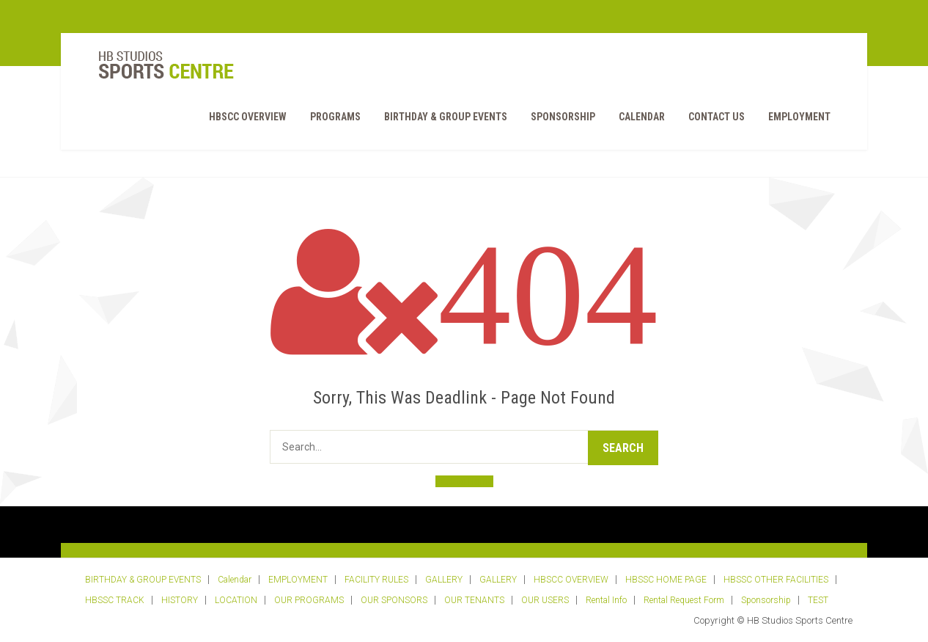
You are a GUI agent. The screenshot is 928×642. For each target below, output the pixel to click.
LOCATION (236, 600)
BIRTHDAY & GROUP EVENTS (445, 117)
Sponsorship (563, 117)
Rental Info (606, 600)
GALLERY (444, 579)
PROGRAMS (335, 117)
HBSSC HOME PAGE (666, 579)
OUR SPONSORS (394, 600)
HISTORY (179, 600)
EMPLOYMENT (799, 117)
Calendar (642, 117)
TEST (818, 600)
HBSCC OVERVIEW (248, 117)
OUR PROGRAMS (309, 600)
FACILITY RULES (376, 579)
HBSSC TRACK (114, 600)
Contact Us (716, 117)
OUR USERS (545, 600)
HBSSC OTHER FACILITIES (775, 579)
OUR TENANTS (474, 600)
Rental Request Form (684, 600)
